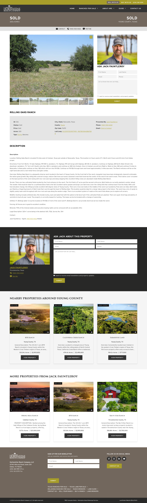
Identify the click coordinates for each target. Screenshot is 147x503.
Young (63, 125)
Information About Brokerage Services (88, 500)
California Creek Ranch (73, 338)
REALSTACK (134, 500)
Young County (124, 22)
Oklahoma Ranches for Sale (59, 489)
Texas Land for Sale (77, 487)
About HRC (108, 8)
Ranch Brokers (79, 489)
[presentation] (62, 472)
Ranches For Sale (88, 8)
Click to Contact (106, 128)
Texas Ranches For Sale (57, 487)
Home (72, 8)
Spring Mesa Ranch (29, 416)
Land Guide (92, 489)
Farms (20, 134)
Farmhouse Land (117, 338)
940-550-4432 (32, 219)
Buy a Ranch (80, 491)
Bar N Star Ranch (117, 416)
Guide (122, 8)
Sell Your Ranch (66, 491)
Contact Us (135, 8)
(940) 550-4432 (106, 125)
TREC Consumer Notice (70, 500)
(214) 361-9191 (14, 469)
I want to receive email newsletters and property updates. (116, 96)
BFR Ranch (29, 338)
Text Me (14, 276)
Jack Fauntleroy (112, 122)
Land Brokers (92, 491)
